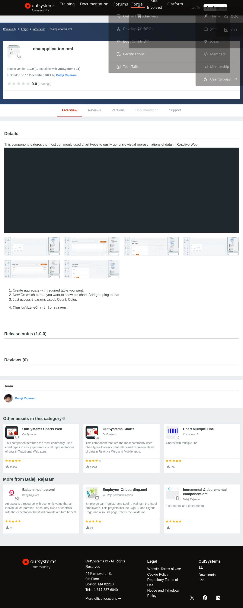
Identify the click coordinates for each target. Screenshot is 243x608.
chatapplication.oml (61, 29)
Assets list (39, 29)
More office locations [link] (100, 598)
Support (175, 110)
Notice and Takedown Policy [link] (162, 593)
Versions (118, 110)
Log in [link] (201, 8)
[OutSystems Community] (34, 7)
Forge (138, 7)
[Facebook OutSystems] (206, 598)
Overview (69, 110)
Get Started (219, 8)
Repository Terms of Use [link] (161, 582)
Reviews (94, 110)
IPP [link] (201, 580)
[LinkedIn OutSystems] (218, 598)
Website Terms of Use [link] (162, 569)
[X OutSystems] (193, 598)
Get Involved (155, 7)
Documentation (93, 7)
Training (64, 7)
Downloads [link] (206, 575)
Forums (122, 7)
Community (9, 29)
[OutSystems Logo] (43, 564)
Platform (178, 7)
